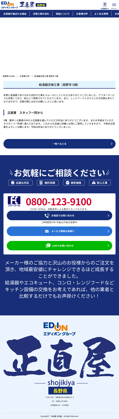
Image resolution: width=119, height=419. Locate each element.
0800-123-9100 (61, 401)
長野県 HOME (9, 76)
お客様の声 (25, 76)
